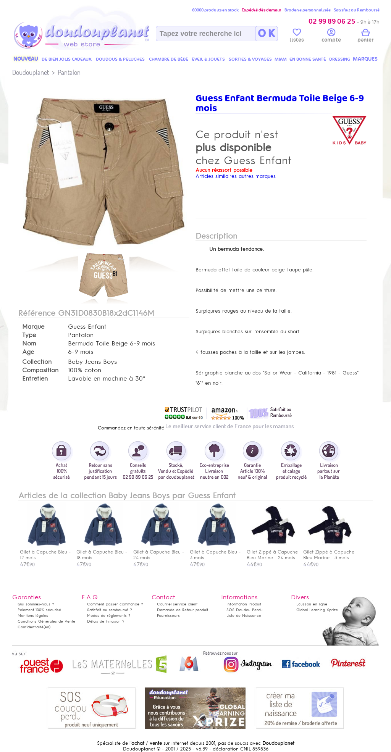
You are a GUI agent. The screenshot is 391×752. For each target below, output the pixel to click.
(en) (47, 627)
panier (365, 36)
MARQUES (365, 59)
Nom (29, 343)
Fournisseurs (168, 615)
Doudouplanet (30, 72)
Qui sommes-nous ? (36, 604)
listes (296, 36)
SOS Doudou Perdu (244, 610)
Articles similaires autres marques (236, 176)
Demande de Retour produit (182, 610)
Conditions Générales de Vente (46, 621)
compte (331, 36)
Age (28, 352)
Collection (37, 361)
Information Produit (243, 604)
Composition (40, 370)
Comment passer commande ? (115, 604)
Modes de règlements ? (109, 615)
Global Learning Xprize (317, 610)
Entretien (35, 378)
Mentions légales (33, 615)
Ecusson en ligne (311, 604)
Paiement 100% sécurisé (39, 610)
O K (266, 33)
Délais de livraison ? (105, 621)
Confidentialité (31, 627)
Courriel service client (177, 604)
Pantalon (69, 72)
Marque (33, 326)
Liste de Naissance (243, 615)
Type (29, 335)
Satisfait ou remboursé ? (109, 610)
